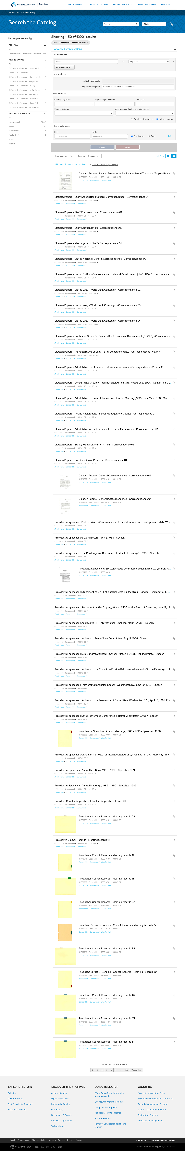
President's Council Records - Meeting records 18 (107, 879)
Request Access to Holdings (108, 1112)
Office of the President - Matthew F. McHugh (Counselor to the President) (27, 68)
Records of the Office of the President (24, 53)
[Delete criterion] (171, 60)
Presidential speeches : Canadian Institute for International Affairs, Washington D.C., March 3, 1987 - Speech (117, 755)
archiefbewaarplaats (91, 81)
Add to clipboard (174, 173)
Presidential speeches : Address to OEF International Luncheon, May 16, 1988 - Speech (104, 623)
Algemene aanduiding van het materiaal (132, 109)
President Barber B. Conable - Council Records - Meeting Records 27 (117, 925)
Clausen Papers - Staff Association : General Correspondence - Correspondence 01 (101, 197)
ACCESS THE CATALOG (122, 4)
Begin (56, 132)
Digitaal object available (105, 99)
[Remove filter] (87, 42)
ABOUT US (165, 4)
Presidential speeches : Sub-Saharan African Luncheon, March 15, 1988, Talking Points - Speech (109, 654)
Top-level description (91, 86)
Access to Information (57, 1140)
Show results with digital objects (104, 164)
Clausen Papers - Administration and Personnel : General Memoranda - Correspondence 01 (106, 429)
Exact (152, 136)
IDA (42, 1147)
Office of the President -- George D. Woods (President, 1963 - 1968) (27, 85)
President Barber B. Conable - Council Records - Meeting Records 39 (118, 972)
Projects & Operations (61, 1120)
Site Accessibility (39, 1140)
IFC (47, 1147)
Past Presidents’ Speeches (20, 1104)
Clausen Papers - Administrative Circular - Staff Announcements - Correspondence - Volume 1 (108, 352)
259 (126, 1070)
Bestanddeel (14, 122)
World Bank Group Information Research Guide (109, 1095)
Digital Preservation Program (152, 1109)
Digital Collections (60, 1098)
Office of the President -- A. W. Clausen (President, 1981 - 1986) (27, 90)
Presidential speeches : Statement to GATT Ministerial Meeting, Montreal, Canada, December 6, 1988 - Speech (117, 592)
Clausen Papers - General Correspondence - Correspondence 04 (115, 499)
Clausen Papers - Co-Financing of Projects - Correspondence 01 (90, 460)
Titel (72, 156)
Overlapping (138, 136)
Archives (44, 4)
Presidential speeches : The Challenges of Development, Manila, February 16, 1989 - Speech (106, 553)
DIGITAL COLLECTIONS (98, 4)
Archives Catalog (59, 1093)
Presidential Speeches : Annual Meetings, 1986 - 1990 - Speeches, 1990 (95, 770)
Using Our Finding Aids (106, 1107)
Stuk (10, 139)
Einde (94, 132)
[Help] (168, 136)
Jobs (70, 1140)
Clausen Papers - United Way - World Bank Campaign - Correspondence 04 (97, 321)
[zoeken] (137, 24)
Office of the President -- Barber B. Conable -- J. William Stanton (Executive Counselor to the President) (27, 107)
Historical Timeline (17, 1109)
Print (161, 156)
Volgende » (136, 1070)
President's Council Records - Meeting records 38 (107, 949)
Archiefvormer (17, 59)
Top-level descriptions (142, 119)
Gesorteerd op (60, 156)
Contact (78, 1140)
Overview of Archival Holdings (109, 1101)
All (10, 49)
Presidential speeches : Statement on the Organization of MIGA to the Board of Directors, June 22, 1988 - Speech (119, 607)
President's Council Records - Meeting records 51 (107, 1042)
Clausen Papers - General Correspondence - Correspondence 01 (115, 476)
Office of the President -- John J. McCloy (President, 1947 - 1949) (27, 77)
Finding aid (140, 99)
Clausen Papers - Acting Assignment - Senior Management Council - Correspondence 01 (104, 414)
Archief (11, 143)
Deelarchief (13, 135)
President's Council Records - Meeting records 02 (107, 902)
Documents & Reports (61, 1115)
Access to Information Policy (151, 1093)
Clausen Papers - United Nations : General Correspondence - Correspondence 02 (100, 259)
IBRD (37, 1147)
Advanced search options (68, 49)
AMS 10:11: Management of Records (155, 1098)
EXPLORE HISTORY (76, 4)
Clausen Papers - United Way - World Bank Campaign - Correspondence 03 (97, 305)
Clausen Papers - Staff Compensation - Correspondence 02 (88, 228)
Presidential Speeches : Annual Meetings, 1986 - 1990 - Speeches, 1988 (120, 731)
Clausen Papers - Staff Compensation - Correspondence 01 (88, 212)
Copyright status (61, 109)
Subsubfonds (14, 130)
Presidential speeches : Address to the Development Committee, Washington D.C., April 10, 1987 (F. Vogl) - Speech (119, 700)
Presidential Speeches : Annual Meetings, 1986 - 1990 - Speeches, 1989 (95, 786)
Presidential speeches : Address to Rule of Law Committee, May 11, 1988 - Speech (101, 638)
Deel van (13, 45)
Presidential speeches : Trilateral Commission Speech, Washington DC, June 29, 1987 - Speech (108, 685)
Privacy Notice (23, 1140)
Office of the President (18, 72)
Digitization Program (148, 1115)
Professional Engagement (150, 1120)
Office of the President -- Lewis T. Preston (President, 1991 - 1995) (27, 103)
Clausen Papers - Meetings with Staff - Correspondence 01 (88, 243)
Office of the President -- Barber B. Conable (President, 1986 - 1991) (27, 98)
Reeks (11, 126)
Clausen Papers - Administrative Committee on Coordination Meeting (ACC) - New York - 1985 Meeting (113, 398)
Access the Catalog (27, 12)
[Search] (121, 24)
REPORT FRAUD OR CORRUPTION (161, 1140)
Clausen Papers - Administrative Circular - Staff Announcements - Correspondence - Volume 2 (108, 367)
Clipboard (173, 24)
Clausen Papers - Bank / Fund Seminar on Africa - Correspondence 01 (94, 445)
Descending (94, 156)
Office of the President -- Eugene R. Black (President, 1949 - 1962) (27, 81)
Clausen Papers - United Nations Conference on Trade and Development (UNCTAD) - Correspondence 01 (113, 274)
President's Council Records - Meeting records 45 (107, 1018)
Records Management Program (153, 1104)
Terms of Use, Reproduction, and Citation (110, 1125)
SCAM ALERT (141, 1140)
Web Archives (57, 1126)
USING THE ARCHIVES (146, 4)
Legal (12, 1140)
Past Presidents (15, 1098)
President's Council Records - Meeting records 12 (106, 855)
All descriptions (164, 119)
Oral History (57, 1109)
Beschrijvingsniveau (20, 113)
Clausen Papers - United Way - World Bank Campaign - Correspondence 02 (97, 290)
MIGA (53, 1147)
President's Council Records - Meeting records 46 (107, 995)
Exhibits (12, 1093)
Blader (154, 24)
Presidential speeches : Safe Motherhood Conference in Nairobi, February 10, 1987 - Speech (106, 716)
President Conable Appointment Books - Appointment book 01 (90, 801)
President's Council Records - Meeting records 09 (107, 817)
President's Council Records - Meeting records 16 (82, 840)
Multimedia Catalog (60, 1104)
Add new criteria (64, 67)
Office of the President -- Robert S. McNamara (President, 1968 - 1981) (27, 94)
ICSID (60, 1147)
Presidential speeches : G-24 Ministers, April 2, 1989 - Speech (89, 538)
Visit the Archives (103, 1118)
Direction (81, 156)
